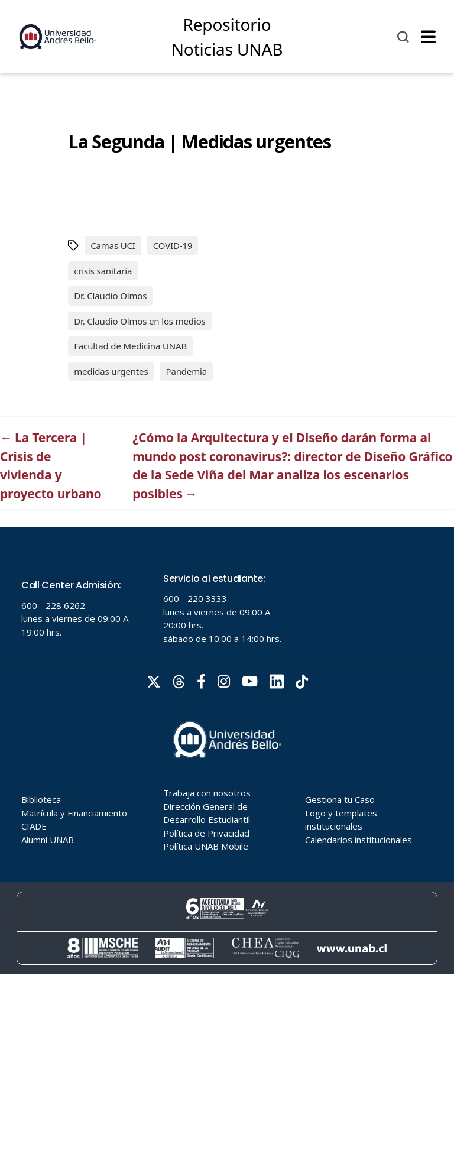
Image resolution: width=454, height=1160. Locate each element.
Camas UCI (112, 245)
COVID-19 (173, 245)
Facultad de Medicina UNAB (130, 346)
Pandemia (186, 371)
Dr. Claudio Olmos (110, 296)
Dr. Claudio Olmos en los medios (139, 321)
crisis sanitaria (103, 271)
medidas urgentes (111, 371)
